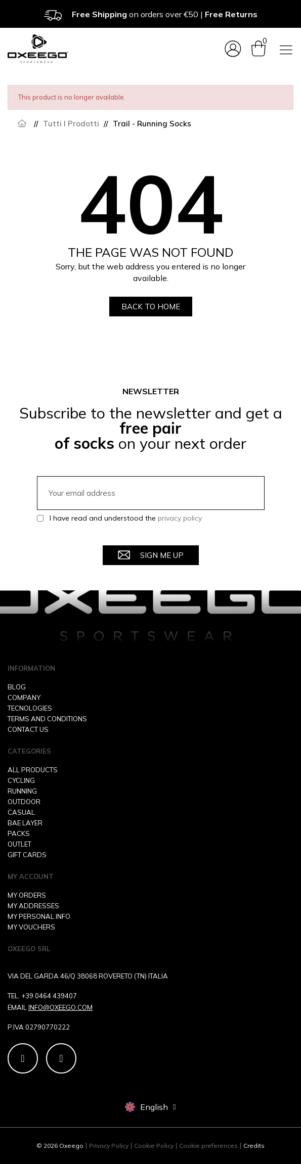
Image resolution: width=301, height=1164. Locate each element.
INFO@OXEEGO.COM (60, 1007)
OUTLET (19, 844)
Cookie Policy (154, 1145)
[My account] (233, 49)
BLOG (17, 687)
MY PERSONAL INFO (39, 916)
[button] (150, 306)
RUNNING (22, 791)
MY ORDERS (27, 895)
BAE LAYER (25, 823)
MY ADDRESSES (33, 906)
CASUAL (21, 812)
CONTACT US (28, 729)
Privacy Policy (108, 1145)
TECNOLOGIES (30, 708)
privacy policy (180, 518)
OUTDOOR (24, 802)
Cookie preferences (208, 1145)
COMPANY (24, 697)
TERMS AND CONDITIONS (47, 719)
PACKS (19, 833)
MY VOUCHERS (31, 927)
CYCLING (21, 780)
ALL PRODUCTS (33, 770)
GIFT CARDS (27, 855)
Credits (254, 1145)
